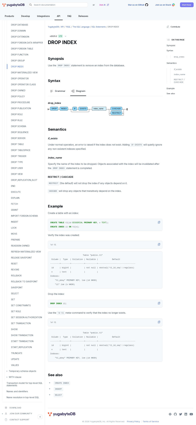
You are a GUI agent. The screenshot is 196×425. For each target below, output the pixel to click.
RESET (14, 263)
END (13, 186)
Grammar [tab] (57, 91)
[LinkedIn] (185, 414)
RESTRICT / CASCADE (179, 80)
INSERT (14, 221)
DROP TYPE (17, 162)
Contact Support (17, 419)
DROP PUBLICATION (21, 108)
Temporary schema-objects (22, 371)
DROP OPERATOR (20, 78)
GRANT (14, 210)
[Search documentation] (58, 4)
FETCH (14, 204)
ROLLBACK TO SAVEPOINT (24, 281)
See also (171, 93)
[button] (187, 4)
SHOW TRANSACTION (22, 335)
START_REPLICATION (21, 347)
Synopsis (171, 45)
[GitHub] (175, 414)
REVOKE (15, 269)
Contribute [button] (173, 26)
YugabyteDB (53, 27)
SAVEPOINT (17, 287)
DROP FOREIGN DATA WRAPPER (27, 42)
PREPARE (15, 239)
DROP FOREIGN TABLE (22, 48)
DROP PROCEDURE (20, 102)
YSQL (68, 27)
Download (13, 407)
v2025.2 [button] (59, 36)
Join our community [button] (18, 413)
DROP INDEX (17, 66)
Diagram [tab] (78, 91)
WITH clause (15, 377)
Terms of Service (151, 421)
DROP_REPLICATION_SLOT (24, 180)
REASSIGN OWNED (20, 245)
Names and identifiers (17, 391)
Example (171, 88)
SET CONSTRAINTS (21, 305)
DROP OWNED (18, 90)
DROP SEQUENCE (20, 132)
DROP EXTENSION (20, 36)
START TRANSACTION (22, 341)
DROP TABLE (17, 144)
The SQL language (81, 27)
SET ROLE (16, 311)
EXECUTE (16, 192)
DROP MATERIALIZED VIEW (24, 72)
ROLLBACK (16, 275)
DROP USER (17, 168)
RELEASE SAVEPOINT (21, 257)
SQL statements (98, 27)
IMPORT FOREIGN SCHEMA (24, 216)
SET (13, 299)
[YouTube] (191, 414)
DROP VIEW (17, 174)
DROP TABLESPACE (20, 150)
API (62, 27)
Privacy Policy (133, 421)
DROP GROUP (18, 60)
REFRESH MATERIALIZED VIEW (26, 251)
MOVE (14, 233)
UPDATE (15, 359)
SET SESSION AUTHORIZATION (26, 317)
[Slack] (170, 414)
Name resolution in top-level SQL (23, 397)
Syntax (170, 50)
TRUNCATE (16, 353)
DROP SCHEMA (18, 126)
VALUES (15, 365)
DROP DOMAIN (18, 30)
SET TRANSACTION (21, 323)
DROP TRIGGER (18, 156)
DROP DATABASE (19, 24)
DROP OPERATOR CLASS (23, 84)
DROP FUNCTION (19, 54)
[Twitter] (180, 414)
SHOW (14, 329)
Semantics (172, 63)
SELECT (15, 293)
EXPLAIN (15, 198)
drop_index (179, 57)
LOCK (14, 227)
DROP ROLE (17, 114)
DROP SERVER (18, 138)
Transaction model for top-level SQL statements (24, 384)
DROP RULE (17, 120)
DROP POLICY (18, 96)
